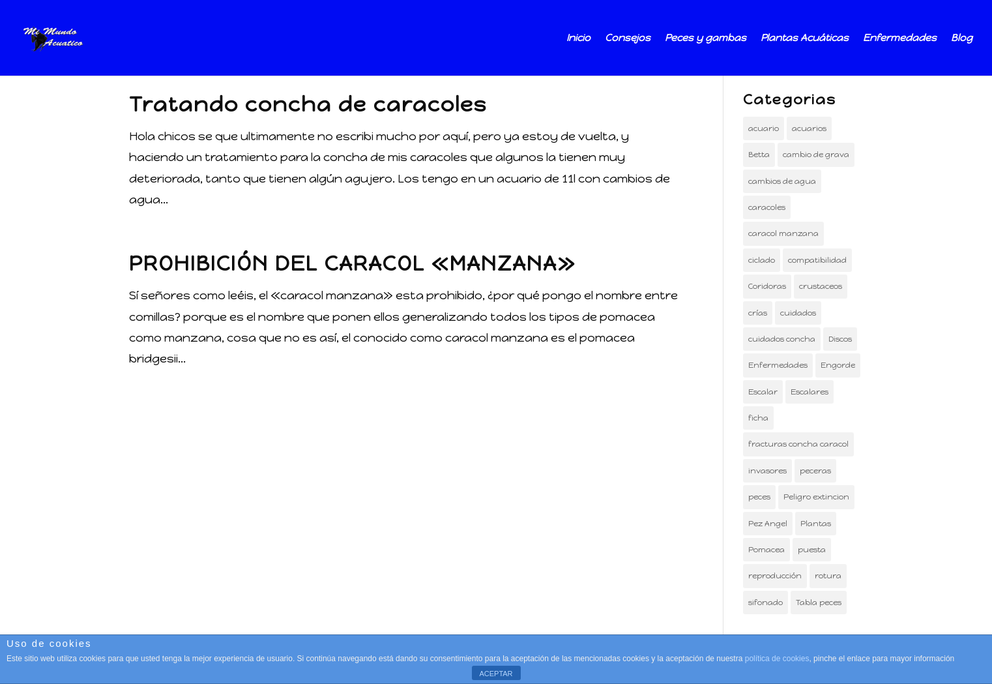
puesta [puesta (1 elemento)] (812, 549)
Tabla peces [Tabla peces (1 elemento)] (818, 602)
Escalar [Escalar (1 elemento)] (763, 391)
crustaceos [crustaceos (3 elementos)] (820, 286)
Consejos (627, 38)
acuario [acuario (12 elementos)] (763, 128)
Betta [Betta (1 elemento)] (759, 154)
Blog (961, 38)
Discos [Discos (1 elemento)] (840, 339)
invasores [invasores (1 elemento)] (767, 470)
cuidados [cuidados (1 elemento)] (798, 313)
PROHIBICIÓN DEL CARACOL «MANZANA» (352, 263)
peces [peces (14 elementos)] (759, 496)
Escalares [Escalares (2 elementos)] (809, 391)
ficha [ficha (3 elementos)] (758, 418)
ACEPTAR (495, 673)
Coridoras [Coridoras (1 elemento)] (767, 286)
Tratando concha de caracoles (308, 104)
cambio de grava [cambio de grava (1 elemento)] (816, 154)
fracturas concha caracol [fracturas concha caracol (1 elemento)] (798, 444)
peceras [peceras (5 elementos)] (815, 470)
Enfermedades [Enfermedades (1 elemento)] (778, 365)
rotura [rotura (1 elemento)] (828, 575)
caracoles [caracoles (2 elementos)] (766, 207)
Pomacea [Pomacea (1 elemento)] (766, 549)
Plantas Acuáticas (805, 38)
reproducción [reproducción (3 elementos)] (775, 575)
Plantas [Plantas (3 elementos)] (815, 523)
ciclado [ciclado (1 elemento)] (761, 260)
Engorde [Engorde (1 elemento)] (838, 365)
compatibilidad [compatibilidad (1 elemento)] (817, 260)
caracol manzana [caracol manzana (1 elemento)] (783, 233)
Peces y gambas (705, 38)
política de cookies (777, 658)
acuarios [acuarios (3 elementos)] (809, 128)
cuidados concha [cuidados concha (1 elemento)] (781, 339)
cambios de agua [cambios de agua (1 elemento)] (782, 181)
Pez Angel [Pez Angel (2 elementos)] (767, 523)
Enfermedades (900, 38)
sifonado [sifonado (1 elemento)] (765, 602)
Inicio (578, 38)
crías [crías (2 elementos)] (757, 313)
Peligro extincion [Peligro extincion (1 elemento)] (816, 496)
